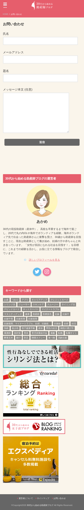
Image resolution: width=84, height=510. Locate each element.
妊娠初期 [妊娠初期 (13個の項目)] (20, 318)
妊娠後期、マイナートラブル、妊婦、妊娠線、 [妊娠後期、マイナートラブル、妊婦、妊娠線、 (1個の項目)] (27, 323)
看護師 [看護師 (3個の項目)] (7, 333)
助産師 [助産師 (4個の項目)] (36, 314)
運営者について (26, 498)
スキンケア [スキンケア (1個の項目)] (38, 304)
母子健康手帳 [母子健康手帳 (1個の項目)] (28, 328)
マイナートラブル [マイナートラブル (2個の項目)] (50, 309)
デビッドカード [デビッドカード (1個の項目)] (12, 309)
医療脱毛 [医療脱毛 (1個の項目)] (47, 314)
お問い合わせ (59, 498)
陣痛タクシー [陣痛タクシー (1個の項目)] (38, 337)
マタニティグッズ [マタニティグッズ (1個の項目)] (13, 314)
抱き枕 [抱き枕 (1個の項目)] (15, 328)
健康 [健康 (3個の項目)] (27, 314)
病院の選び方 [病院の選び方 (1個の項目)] (67, 328)
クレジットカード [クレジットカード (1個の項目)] (59, 299)
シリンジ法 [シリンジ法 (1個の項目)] (9, 304)
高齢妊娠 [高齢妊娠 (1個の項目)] (62, 337)
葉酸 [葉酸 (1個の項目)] (53, 333)
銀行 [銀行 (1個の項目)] (18, 337)
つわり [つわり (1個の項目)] (15, 299)
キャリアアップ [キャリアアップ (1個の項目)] (39, 299)
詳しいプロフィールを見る (44, 259)
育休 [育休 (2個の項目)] (26, 333)
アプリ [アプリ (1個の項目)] (25, 299)
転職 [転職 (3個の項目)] (60, 333)
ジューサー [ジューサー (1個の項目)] (24, 304)
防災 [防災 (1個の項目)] (26, 337)
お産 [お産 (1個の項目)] (6, 299)
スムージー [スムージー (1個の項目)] (52, 304)
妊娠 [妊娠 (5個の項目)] (57, 314)
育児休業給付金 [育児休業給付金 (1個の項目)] (39, 333)
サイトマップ (43, 498)
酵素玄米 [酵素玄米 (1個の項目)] (8, 337)
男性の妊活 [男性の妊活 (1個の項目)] (51, 328)
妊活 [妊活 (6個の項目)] (74, 323)
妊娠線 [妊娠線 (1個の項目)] (57, 323)
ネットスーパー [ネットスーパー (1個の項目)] (30, 309)
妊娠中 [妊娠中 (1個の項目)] (66, 314)
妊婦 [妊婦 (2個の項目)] (66, 323)
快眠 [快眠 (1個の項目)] (6, 328)
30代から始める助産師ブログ (40, 505)
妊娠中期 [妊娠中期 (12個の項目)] (8, 318)
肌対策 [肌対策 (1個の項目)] (17, 333)
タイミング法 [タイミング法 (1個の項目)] (68, 304)
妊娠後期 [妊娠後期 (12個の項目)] (32, 318)
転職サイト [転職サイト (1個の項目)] (71, 333)
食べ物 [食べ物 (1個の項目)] (51, 337)
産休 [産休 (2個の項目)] (40, 328)
